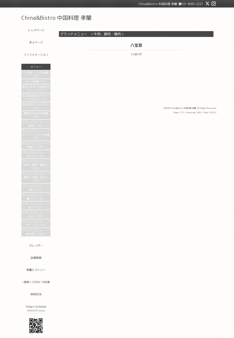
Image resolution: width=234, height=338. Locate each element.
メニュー (35, 67)
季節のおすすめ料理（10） (36, 115)
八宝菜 (136, 45)
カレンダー (36, 245)
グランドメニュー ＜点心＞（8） (36, 214)
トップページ (36, 30)
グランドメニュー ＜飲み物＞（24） (36, 232)
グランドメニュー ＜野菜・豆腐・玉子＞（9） (36, 177)
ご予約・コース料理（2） (36, 74)
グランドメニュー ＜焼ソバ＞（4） (36, 197)
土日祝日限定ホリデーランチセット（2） (36, 97)
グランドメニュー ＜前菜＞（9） (36, 124)
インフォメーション (36, 55)
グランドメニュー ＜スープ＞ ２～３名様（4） (36, 134)
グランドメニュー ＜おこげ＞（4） (36, 154)
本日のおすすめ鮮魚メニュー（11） (36, 88)
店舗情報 (35, 258)
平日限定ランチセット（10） (36, 106)
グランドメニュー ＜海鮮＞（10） (36, 145)
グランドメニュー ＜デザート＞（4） (36, 223)
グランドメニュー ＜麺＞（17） (36, 188)
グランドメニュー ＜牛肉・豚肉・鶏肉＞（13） (36, 164)
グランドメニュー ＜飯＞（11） (36, 205)
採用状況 (35, 294)
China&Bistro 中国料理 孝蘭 (56, 18)
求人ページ (36, 42)
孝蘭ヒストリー (36, 270)
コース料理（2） (35, 81)
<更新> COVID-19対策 (36, 282)
